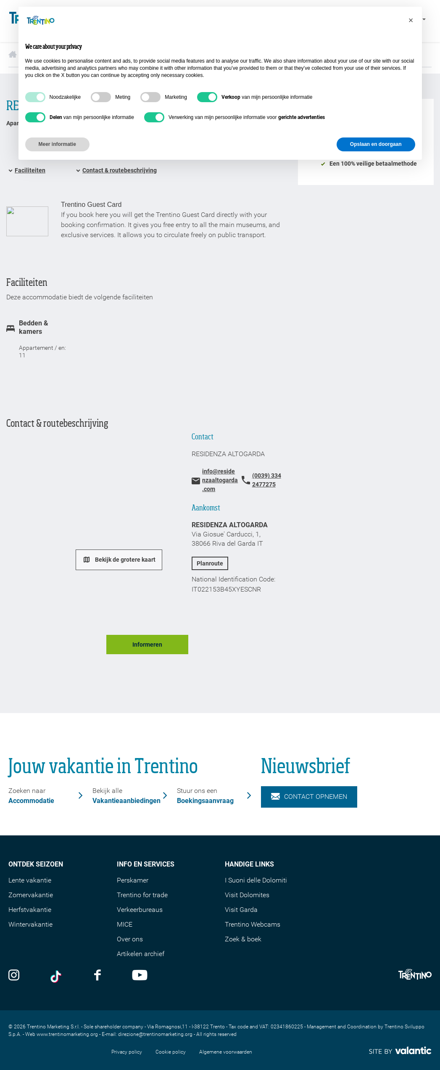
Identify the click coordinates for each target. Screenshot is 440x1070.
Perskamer (132, 880)
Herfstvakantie (29, 910)
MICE (124, 924)
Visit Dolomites (247, 895)
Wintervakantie (30, 924)
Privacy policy (126, 1052)
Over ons (130, 939)
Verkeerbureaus (140, 910)
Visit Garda (241, 910)
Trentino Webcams (252, 924)
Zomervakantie (30, 895)
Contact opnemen (309, 797)
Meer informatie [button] (57, 144)
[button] (411, 20)
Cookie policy (170, 1052)
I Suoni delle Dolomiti (256, 880)
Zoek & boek (243, 939)
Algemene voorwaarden (225, 1052)
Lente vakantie (29, 880)
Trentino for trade (142, 895)
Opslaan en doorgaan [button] (376, 144)
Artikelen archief (140, 954)
